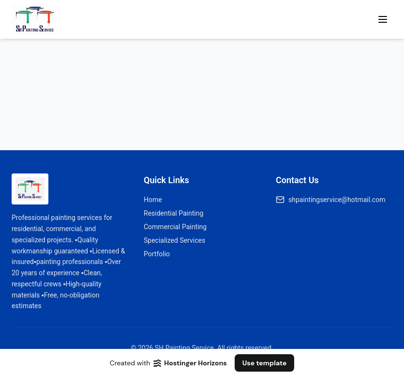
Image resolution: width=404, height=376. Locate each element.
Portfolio (157, 254)
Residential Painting (173, 213)
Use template (264, 363)
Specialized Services (174, 240)
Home (153, 200)
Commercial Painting (175, 227)
